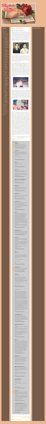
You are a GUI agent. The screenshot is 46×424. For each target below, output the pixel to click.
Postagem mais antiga (25, 417)
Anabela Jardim (17, 230)
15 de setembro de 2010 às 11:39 (19, 363)
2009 (4, 114)
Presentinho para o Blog (6, 98)
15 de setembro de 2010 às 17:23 (19, 387)
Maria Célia (16, 193)
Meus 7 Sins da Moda (6, 87)
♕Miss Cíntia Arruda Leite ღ (19, 366)
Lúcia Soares (17, 201)
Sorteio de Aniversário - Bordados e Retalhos (6, 101)
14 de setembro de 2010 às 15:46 (19, 198)
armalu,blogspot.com (18, 314)
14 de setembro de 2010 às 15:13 (19, 176)
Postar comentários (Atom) (18, 419)
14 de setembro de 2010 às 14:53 (19, 166)
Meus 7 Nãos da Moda (6, 89)
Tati (15, 212)
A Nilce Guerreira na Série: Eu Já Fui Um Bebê (6, 50)
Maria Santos (17, 355)
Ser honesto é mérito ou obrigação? (6, 81)
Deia (15, 339)
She (15, 162)
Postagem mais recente (16, 416)
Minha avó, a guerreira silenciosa (5, 72)
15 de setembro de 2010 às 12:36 (19, 376)
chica (15, 169)
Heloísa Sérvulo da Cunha (19, 324)
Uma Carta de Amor (6, 70)
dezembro (5, 33)
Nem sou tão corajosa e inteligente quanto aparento (6, 95)
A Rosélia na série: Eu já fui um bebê (6, 54)
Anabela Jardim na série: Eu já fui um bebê (6, 44)
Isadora (16, 237)
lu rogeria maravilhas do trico (19, 403)
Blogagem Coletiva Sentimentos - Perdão (6, 67)
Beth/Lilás (16, 185)
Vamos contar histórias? (6, 60)
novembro (5, 34)
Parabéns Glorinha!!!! (6, 64)
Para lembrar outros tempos (6, 62)
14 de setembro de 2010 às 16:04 (19, 209)
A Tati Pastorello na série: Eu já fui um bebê (6, 42)
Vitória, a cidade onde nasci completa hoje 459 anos (6, 84)
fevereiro (5, 111)
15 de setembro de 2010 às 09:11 (19, 336)
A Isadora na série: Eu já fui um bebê (6, 39)
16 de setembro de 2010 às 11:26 (19, 400)
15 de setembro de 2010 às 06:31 (19, 271)
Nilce (15, 251)
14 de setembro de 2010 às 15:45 (19, 190)
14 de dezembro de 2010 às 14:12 (20, 410)
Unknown (16, 143)
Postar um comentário (17, 412)
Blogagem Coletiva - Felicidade (5, 92)
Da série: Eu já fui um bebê (6, 56)
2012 (4, 29)
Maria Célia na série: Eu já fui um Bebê (6, 47)
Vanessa (16, 390)
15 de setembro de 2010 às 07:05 (19, 286)
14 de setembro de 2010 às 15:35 (19, 182)
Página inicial (25, 416)
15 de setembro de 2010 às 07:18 (19, 311)
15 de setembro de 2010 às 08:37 (19, 321)
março (5, 110)
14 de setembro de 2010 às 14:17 (19, 159)
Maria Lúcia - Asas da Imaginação (20, 179)
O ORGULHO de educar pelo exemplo (6, 78)
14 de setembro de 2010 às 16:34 (19, 227)
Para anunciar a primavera (6, 58)
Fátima (16, 274)
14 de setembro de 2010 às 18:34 (19, 234)
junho (5, 106)
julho (5, 105)
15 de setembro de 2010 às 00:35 (19, 264)
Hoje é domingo (6, 76)
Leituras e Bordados (5, 75)
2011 (4, 30)
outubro (5, 35)
